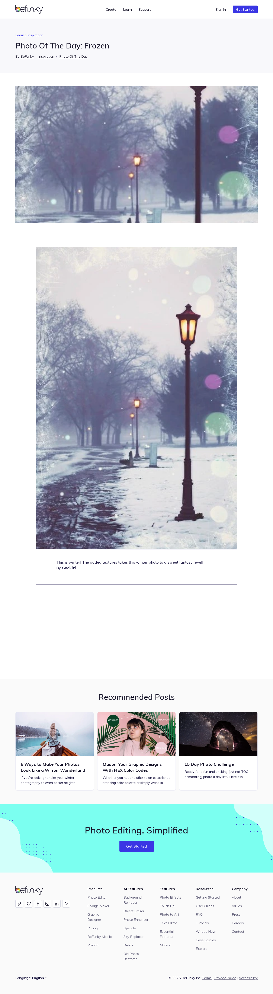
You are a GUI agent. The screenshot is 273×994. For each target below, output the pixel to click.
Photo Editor (97, 897)
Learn (19, 35)
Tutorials (202, 923)
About (236, 897)
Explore (201, 948)
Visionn (93, 945)
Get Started (245, 9)
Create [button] (111, 9)
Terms (207, 978)
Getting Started (208, 897)
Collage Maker (98, 906)
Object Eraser (133, 911)
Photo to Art (169, 914)
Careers (238, 923)
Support (145, 9)
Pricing (92, 928)
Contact (238, 931)
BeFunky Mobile (99, 936)
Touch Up (167, 906)
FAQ (199, 914)
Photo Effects (170, 897)
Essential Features (167, 934)
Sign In (221, 9)
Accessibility (248, 978)
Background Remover (132, 900)
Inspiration (35, 35)
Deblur (128, 945)
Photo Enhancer (135, 919)
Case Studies (206, 940)
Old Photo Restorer (131, 956)
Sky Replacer (133, 936)
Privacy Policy (225, 978)
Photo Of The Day (73, 56)
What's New (206, 931)
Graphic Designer (94, 917)
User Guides (205, 906)
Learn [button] (127, 9)
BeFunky (27, 56)
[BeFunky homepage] (29, 9)
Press (236, 914)
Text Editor (168, 923)
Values (237, 906)
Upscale (129, 928)
